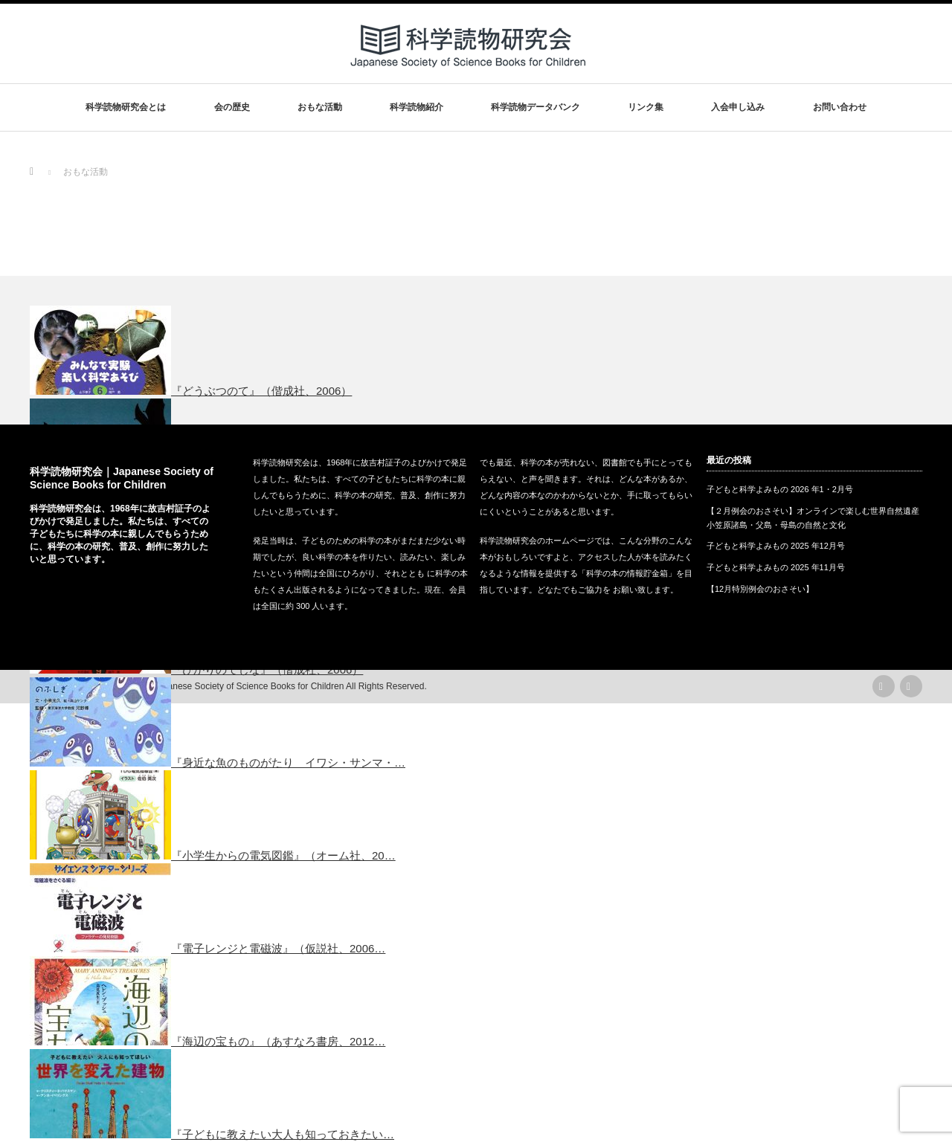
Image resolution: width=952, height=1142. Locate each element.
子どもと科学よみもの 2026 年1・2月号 (780, 489)
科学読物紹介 (416, 107)
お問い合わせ (839, 107)
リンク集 (645, 107)
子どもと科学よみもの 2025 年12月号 (776, 545)
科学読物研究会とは (126, 107)
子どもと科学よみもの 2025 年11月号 (776, 567)
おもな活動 (320, 107)
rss (883, 686)
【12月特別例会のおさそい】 (760, 588)
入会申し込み (738, 107)
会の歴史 (232, 107)
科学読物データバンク (535, 107)
